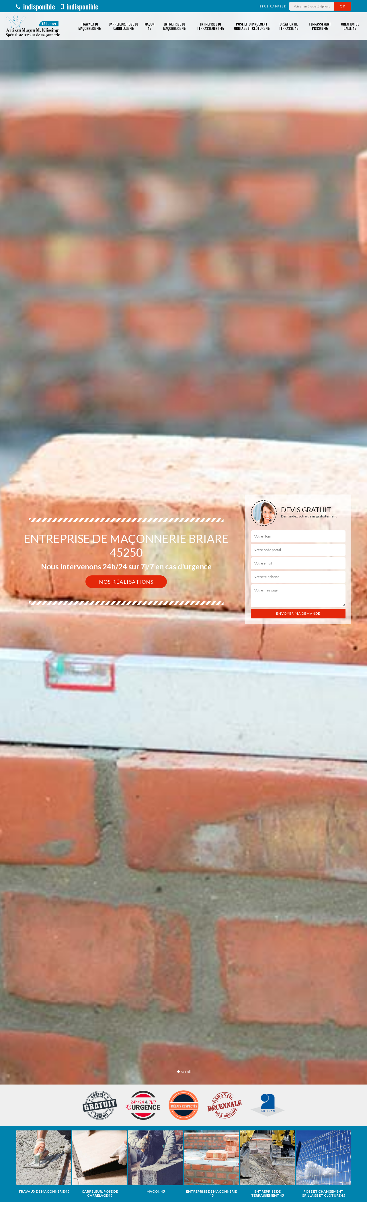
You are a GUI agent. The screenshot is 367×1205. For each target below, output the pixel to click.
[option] (44, 1162)
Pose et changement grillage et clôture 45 (252, 26)
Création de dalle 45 (350, 26)
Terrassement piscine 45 (320, 26)
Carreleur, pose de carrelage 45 (123, 26)
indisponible (35, 6)
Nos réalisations (126, 582)
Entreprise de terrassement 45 (210, 26)
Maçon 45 (150, 26)
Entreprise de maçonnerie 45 (174, 26)
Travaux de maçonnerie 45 (89, 26)
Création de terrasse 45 (288, 26)
